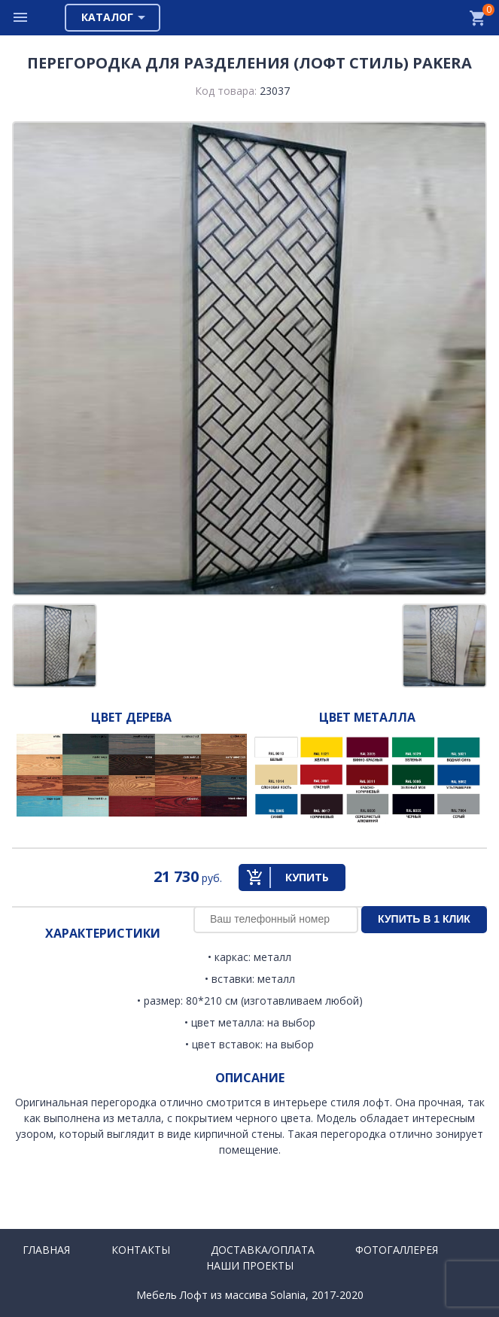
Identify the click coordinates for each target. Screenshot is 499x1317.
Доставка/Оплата (263, 1249)
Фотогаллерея (396, 1249)
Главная (46, 1249)
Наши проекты (250, 1265)
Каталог (107, 17)
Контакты (140, 1249)
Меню (21, 17)
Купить (307, 877)
